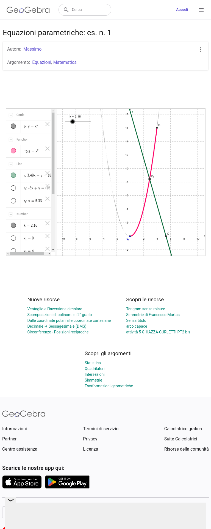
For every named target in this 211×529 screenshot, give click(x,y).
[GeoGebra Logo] (28, 10)
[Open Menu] (201, 10)
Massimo (32, 49)
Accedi (182, 9)
